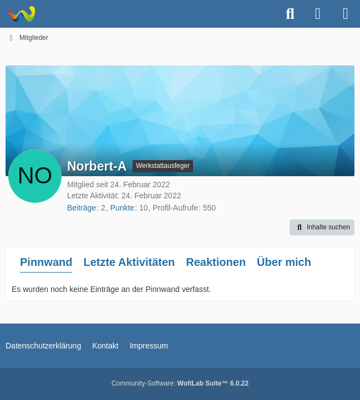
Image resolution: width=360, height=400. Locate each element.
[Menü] (345, 14)
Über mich (284, 262)
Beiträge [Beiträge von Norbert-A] (81, 207)
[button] (322, 227)
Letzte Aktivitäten (129, 262)
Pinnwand (46, 262)
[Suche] (290, 14)
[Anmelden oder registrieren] (318, 14)
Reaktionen (216, 262)
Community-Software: (180, 383)
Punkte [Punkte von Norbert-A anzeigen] (122, 207)
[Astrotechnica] (20, 14)
